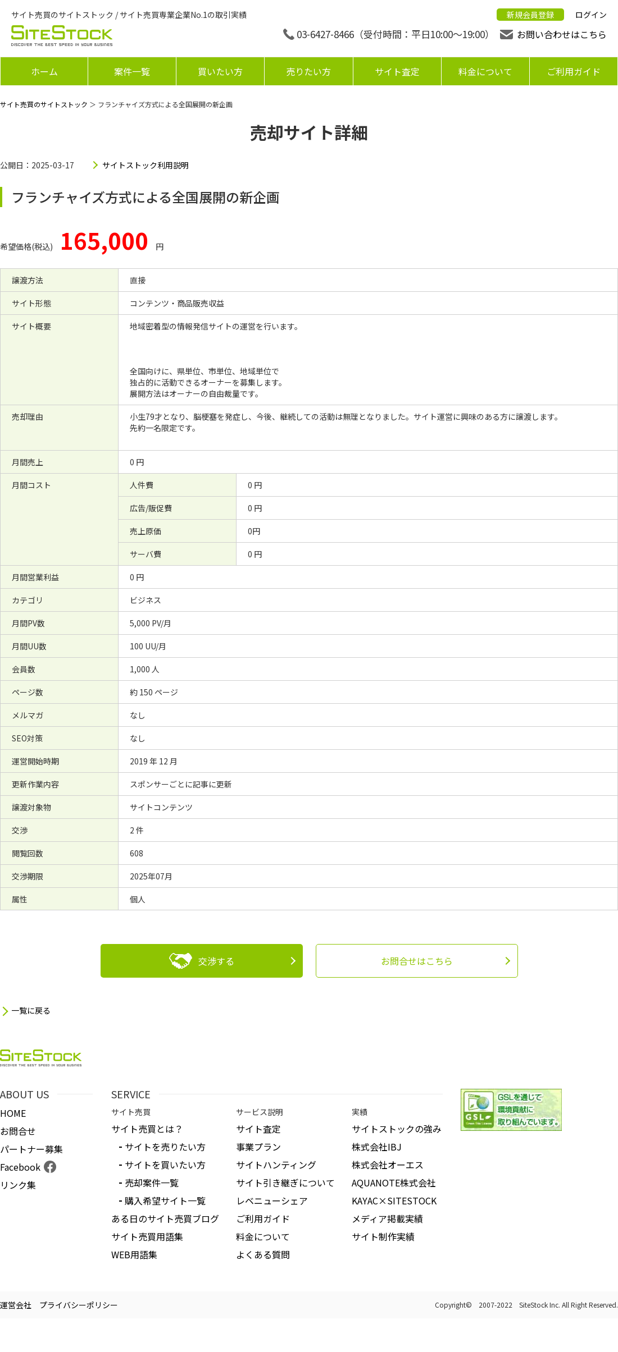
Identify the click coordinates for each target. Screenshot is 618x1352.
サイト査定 (397, 71)
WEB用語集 (134, 1254)
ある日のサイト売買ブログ (165, 1218)
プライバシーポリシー (78, 1304)
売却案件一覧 (152, 1182)
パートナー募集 (31, 1149)
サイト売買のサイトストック (44, 104)
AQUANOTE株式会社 (394, 1182)
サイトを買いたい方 (165, 1164)
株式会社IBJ (377, 1146)
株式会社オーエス (388, 1164)
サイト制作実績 (383, 1236)
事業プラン (258, 1146)
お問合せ (18, 1131)
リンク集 (18, 1184)
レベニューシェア (272, 1200)
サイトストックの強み (397, 1128)
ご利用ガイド (574, 71)
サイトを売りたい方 (165, 1146)
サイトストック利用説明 (145, 165)
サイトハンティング (276, 1164)
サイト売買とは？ (147, 1128)
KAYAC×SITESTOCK (394, 1200)
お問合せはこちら (417, 961)
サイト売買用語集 (147, 1236)
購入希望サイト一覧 (165, 1200)
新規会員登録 (530, 14)
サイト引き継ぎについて (285, 1182)
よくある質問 (263, 1254)
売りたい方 (308, 71)
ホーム (44, 71)
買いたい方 (220, 71)
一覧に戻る (31, 1010)
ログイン (591, 14)
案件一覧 (132, 71)
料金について (485, 71)
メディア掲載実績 (387, 1218)
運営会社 (15, 1304)
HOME (13, 1113)
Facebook (20, 1167)
